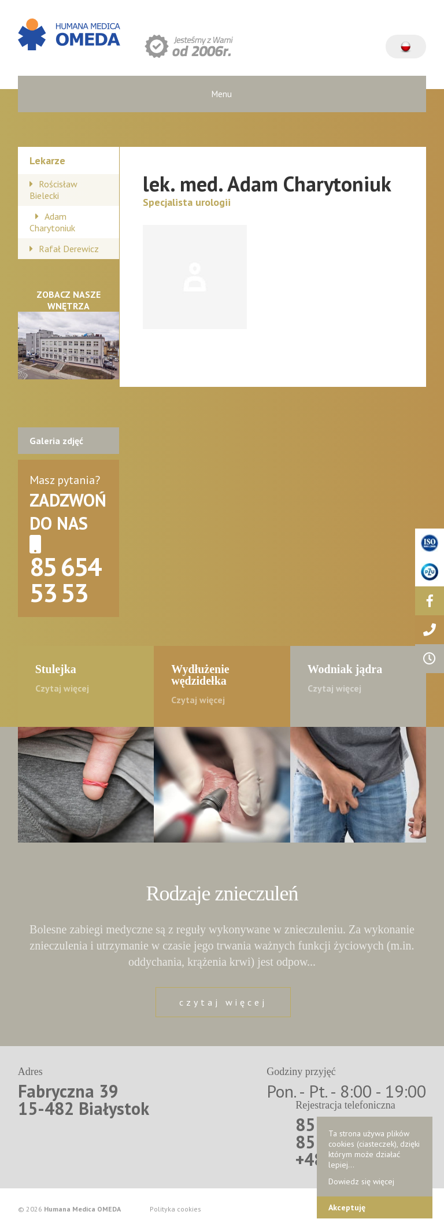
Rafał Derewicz (69, 248)
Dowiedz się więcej (361, 1181)
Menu (222, 93)
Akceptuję (346, 1207)
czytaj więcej (223, 1002)
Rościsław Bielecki (53, 189)
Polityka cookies (175, 1209)
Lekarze (47, 160)
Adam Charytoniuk (52, 222)
